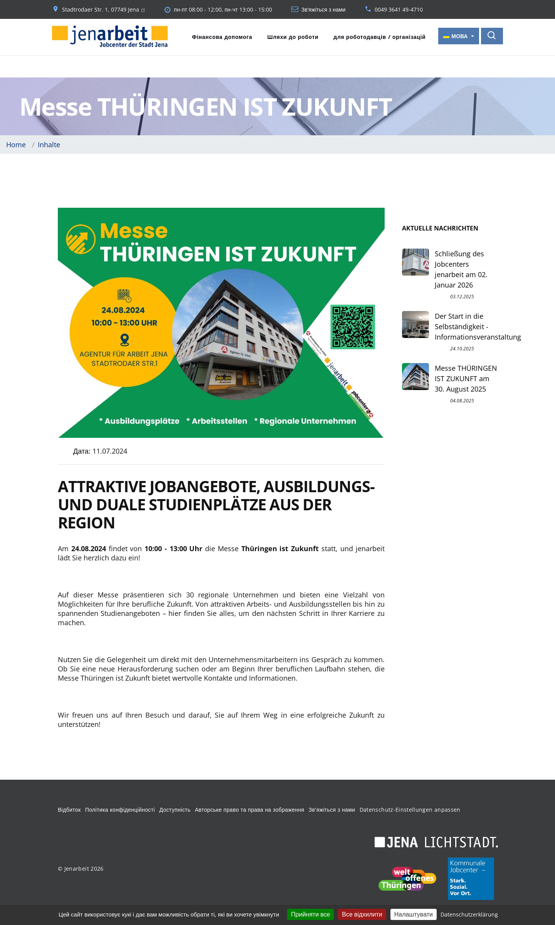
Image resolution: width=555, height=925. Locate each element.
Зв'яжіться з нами (323, 9)
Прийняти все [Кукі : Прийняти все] (310, 914)
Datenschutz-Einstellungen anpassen (410, 809)
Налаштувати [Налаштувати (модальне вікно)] (413, 914)
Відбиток (69, 809)
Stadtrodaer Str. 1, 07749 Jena (103, 9)
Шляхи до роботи (292, 36)
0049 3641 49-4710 (399, 9)
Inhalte (49, 143)
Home (16, 143)
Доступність (174, 809)
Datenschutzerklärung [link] (469, 914)
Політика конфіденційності (120, 809)
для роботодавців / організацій (379, 36)
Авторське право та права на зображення (249, 809)
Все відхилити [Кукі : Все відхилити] (362, 914)
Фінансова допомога (222, 36)
